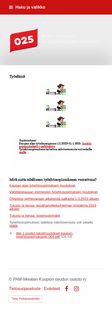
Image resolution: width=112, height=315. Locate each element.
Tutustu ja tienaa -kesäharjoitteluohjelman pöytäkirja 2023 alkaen (52, 207)
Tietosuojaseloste (25, 289)
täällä (22, 152)
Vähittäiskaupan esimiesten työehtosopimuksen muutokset (53, 192)
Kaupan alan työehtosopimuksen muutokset (42, 185)
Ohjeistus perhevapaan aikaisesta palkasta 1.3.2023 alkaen (54, 199)
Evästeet (52, 289)
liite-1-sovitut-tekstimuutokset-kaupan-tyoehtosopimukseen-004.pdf (44, 235)
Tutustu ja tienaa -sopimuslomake (34, 216)
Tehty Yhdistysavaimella (25, 298)
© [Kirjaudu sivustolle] (11, 279)
